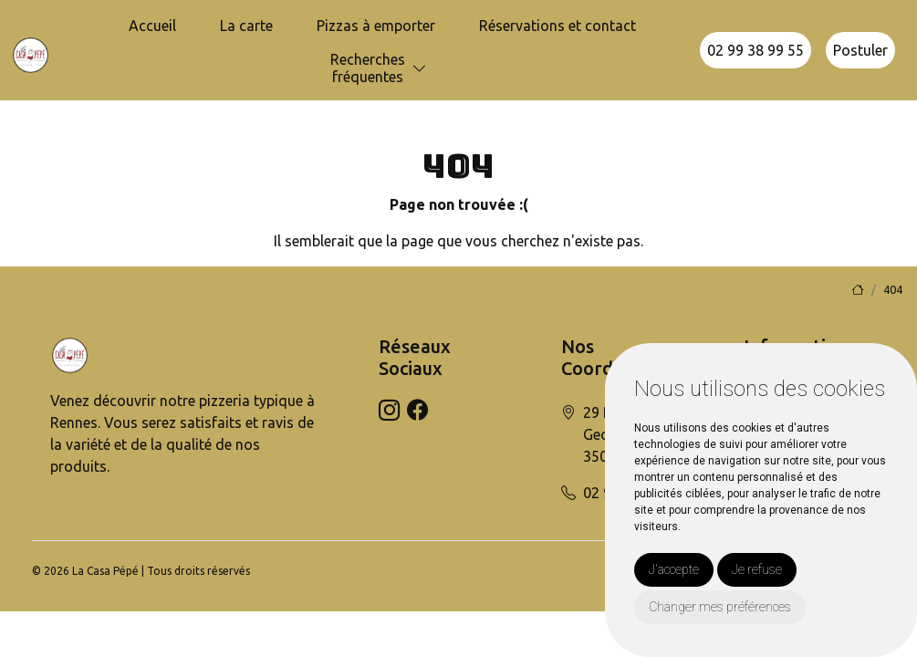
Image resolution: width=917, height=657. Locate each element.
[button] (419, 69)
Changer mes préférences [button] (720, 607)
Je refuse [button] (757, 569)
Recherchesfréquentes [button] (367, 68)
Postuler (860, 50)
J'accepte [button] (674, 569)
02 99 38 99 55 (755, 50)
